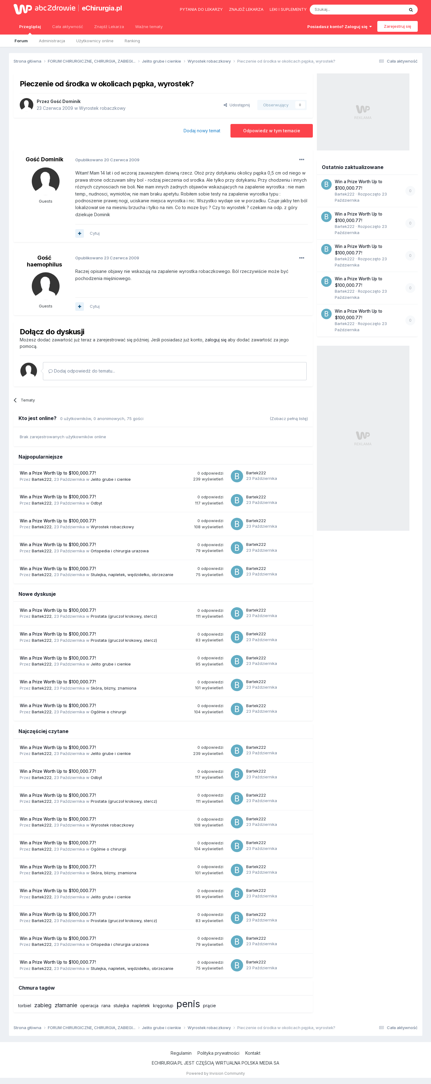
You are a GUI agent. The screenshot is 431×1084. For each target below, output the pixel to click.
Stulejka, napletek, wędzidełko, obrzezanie (132, 574)
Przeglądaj (30, 29)
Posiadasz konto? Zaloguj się (339, 26)
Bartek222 (42, 479)
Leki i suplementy (288, 9)
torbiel (24, 1005)
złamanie (66, 1005)
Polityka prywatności (218, 1053)
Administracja (52, 40)
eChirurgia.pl (102, 8)
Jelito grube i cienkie (111, 479)
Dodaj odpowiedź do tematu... (81, 370)
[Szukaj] (342, 9)
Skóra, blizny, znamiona (113, 688)
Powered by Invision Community (215, 1073)
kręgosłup (163, 1005)
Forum (21, 40)
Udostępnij (237, 104)
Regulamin (181, 1053)
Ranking (132, 40)
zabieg (43, 1005)
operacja (89, 1005)
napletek (141, 1005)
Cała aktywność (67, 26)
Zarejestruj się (397, 26)
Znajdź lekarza (246, 9)
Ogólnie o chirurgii (108, 711)
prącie (209, 1005)
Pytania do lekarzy (201, 9)
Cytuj (95, 233)
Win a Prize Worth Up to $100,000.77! (58, 473)
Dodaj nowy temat (202, 130)
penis (188, 1003)
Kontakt (252, 1053)
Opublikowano (107, 159)
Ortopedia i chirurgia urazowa (120, 550)
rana (106, 1005)
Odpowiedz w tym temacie (271, 130)
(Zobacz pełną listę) (289, 418)
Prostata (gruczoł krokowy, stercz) (124, 616)
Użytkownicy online (95, 40)
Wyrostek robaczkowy (102, 108)
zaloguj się (215, 339)
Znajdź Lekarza (109, 26)
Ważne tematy (149, 26)
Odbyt (96, 503)
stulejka (121, 1005)
